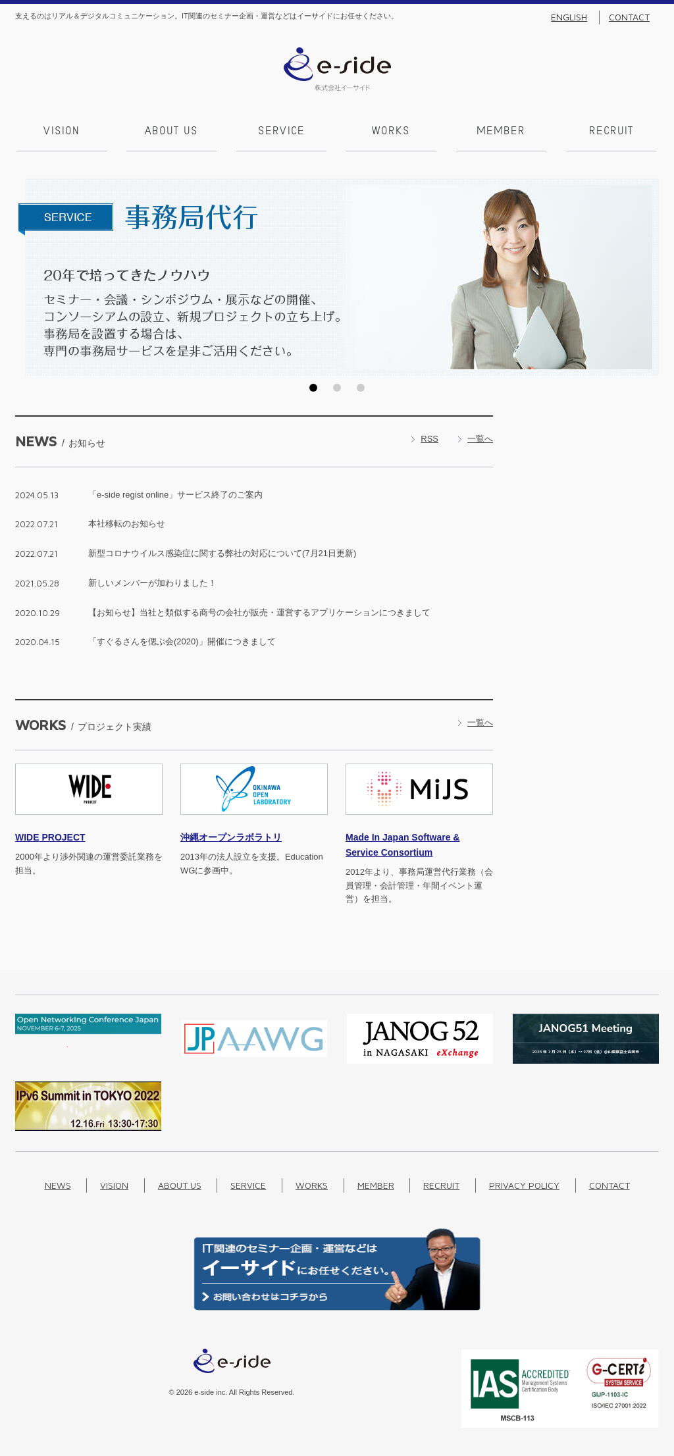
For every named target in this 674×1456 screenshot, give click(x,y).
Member (500, 131)
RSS (429, 437)
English (569, 17)
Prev (28, 276)
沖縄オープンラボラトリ (231, 836)
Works (390, 131)
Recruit (610, 131)
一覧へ (480, 437)
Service (280, 131)
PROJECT (50, 836)
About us (170, 131)
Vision (60, 131)
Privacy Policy (524, 1184)
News (58, 1184)
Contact (629, 17)
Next (645, 276)
